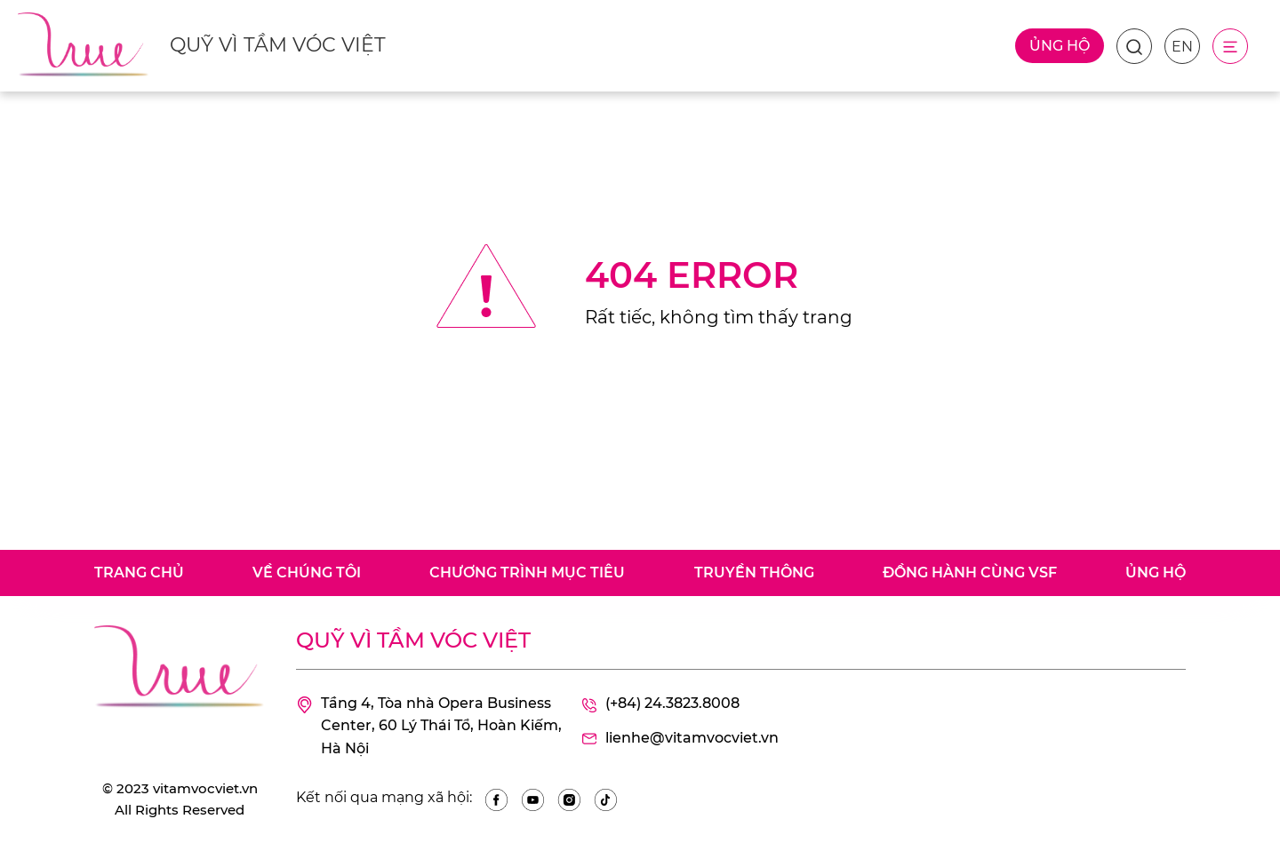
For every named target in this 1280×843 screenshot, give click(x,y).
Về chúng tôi (306, 572)
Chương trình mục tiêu (527, 572)
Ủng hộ (1059, 45)
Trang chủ (139, 572)
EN (1182, 46)
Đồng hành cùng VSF (970, 572)
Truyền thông (754, 572)
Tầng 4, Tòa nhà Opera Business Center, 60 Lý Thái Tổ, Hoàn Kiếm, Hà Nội (429, 726)
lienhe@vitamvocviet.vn (679, 739)
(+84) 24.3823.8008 (660, 704)
